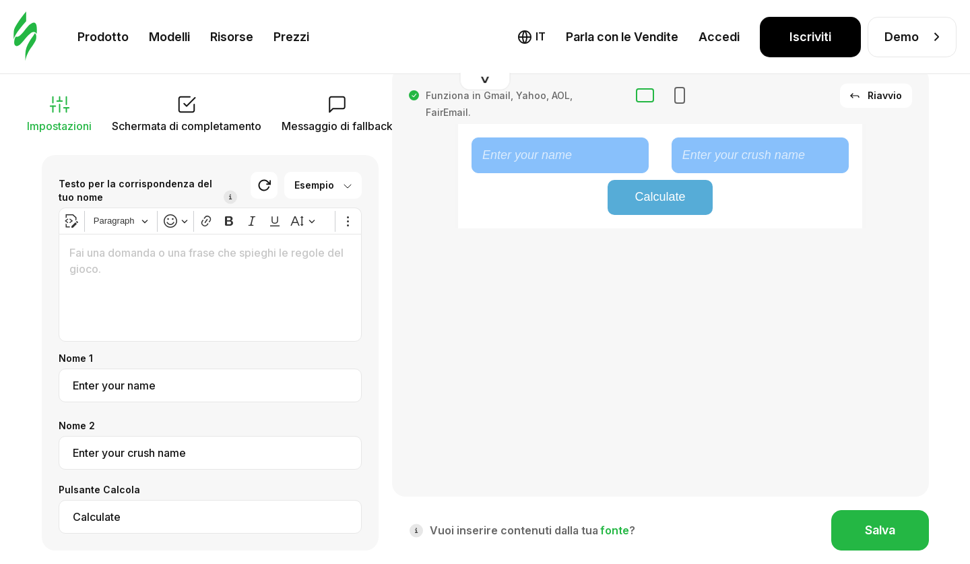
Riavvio (876, 95)
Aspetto (891, 34)
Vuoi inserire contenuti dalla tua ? (532, 530)
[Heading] (121, 221)
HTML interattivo (489, 33)
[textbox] (210, 288)
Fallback (576, 33)
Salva (880, 530)
